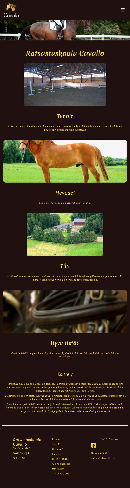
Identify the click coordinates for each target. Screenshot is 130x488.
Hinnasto (58, 468)
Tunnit (56, 444)
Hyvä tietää (60, 458)
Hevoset (57, 449)
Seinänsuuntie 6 (21, 448)
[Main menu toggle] (123, 10)
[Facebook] (93, 445)
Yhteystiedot (60, 473)
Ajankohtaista (61, 463)
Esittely (57, 454)
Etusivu (56, 439)
